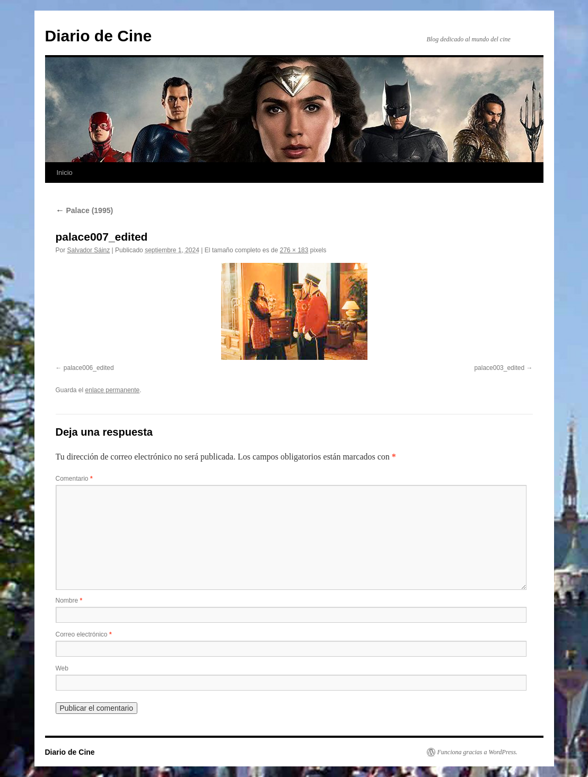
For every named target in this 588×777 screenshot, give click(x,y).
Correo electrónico (84, 634)
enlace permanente (112, 390)
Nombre (69, 600)
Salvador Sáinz (88, 250)
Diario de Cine (98, 36)
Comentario (74, 478)
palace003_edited (499, 368)
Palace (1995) (84, 210)
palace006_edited (89, 368)
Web (62, 668)
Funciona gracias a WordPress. (477, 752)
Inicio (65, 172)
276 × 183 (294, 250)
